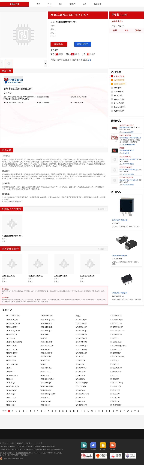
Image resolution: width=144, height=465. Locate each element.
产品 (49, 4)
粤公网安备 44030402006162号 (13, 458)
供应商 (72, 4)
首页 (38, 4)
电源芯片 (26, 99)
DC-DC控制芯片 (28, 97)
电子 (15, 446)
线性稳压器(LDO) (17, 99)
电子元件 (27, 446)
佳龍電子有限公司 (125, 127)
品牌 (85, 4)
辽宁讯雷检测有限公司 (127, 150)
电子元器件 (20, 446)
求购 (61, 4)
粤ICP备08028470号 (22, 453)
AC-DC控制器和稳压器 (15, 97)
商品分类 (14, 4)
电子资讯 (97, 4)
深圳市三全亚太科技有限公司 (129, 159)
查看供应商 (83, 44)
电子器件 (34, 446)
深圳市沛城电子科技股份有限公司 (130, 138)
